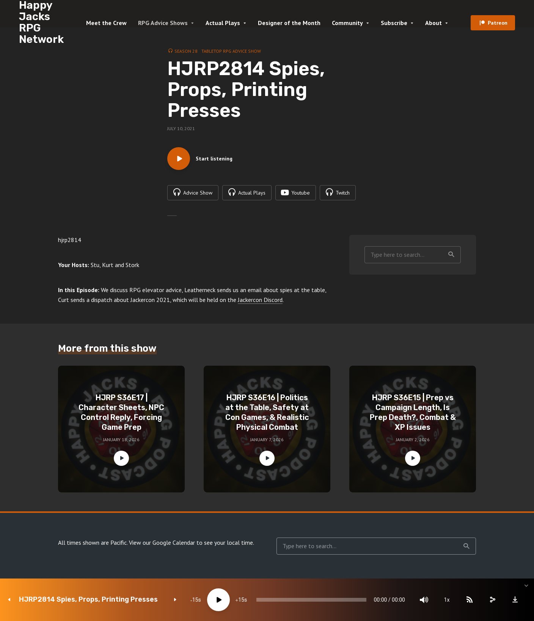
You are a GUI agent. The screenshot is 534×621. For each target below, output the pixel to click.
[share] (492, 599)
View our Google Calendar (162, 542)
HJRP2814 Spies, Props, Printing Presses (88, 600)
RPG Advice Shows (163, 23)
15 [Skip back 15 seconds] (195, 600)
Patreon (497, 22)
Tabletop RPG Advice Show (231, 51)
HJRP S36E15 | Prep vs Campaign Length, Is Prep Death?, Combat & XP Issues (413, 412)
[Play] (218, 599)
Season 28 (186, 51)
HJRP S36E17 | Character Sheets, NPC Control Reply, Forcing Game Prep (121, 412)
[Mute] (424, 599)
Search (451, 254)
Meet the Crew (106, 23)
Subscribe (394, 23)
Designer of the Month (289, 23)
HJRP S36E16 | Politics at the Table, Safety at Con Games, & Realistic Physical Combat (267, 412)
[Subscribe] (469, 599)
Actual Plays (223, 23)
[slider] (311, 600)
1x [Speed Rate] (447, 600)
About (433, 23)
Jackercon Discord (260, 299)
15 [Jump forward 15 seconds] (241, 600)
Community (347, 23)
